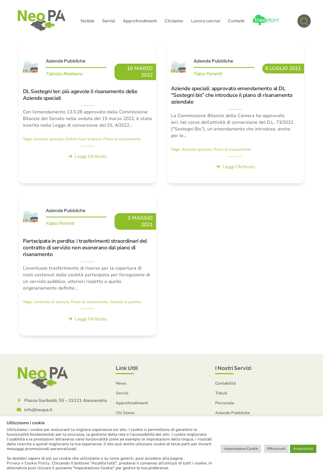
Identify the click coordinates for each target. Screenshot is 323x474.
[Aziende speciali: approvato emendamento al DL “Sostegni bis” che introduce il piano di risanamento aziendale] (235, 115)
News (121, 384)
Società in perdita (125, 302)
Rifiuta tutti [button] (276, 448)
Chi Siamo (125, 413)
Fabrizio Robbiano (64, 74)
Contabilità (225, 384)
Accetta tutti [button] (303, 448)
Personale (224, 403)
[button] (304, 21)
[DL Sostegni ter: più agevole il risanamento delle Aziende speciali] (87, 115)
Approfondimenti (132, 403)
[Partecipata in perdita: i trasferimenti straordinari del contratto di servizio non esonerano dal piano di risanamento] (87, 265)
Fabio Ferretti (208, 74)
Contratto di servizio (51, 302)
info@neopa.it (38, 411)
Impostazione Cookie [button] (241, 448)
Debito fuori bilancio (83, 139)
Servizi (122, 394)
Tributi (221, 394)
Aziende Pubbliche (65, 62)
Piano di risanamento (122, 139)
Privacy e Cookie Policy (28, 463)
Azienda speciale (49, 139)
